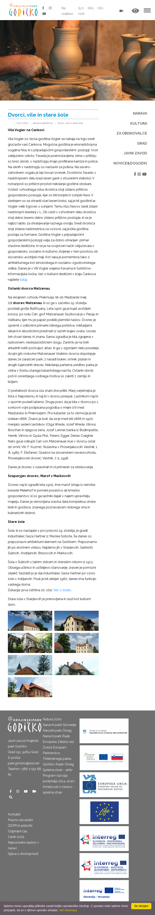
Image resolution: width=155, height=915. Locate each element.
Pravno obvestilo (20, 820)
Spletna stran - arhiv (58, 770)
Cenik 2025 (16, 837)
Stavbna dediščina (43, 123)
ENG (91, 8)
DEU (100, 8)
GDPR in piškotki (20, 826)
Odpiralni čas (17, 831)
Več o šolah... (63, 590)
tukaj (23, 280)
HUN (81, 13)
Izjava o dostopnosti (23, 854)
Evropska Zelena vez (58, 742)
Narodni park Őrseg (57, 730)
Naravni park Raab (56, 736)
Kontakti (14, 814)
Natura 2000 (52, 719)
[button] (135, 11)
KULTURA (22, 123)
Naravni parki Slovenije (59, 725)
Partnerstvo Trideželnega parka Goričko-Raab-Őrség (58, 758)
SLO (81, 8)
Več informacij (68, 910)
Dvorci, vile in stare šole (70, 123)
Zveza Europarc (55, 747)
